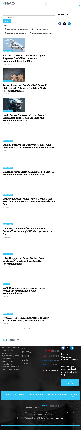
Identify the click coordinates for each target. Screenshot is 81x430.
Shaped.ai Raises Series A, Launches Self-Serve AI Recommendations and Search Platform (29, 173)
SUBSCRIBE (63, 394)
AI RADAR (40, 394)
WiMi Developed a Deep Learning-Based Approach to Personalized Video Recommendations (24, 290)
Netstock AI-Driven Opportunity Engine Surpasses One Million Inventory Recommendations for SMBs (24, 58)
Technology (6, 283)
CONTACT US (73, 395)
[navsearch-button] (78, 5)
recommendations (39, 29)
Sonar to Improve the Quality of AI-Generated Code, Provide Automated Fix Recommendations (28, 146)
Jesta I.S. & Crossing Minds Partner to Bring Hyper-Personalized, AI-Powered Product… (25, 319)
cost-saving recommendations (16, 29)
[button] (46, 4)
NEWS (8, 394)
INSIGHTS (30, 394)
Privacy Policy (59, 418)
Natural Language (8, 140)
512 (20, 328)
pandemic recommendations (40, 33)
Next (27, 328)
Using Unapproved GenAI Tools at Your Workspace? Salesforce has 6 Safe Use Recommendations (23, 261)
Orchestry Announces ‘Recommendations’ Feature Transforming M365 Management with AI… (27, 231)
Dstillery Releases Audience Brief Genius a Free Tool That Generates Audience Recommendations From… (29, 201)
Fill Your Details (70, 382)
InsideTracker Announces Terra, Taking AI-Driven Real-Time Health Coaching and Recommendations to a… (25, 117)
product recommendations (15, 33)
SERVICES (51, 394)
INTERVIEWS (20, 394)
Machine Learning (7, 51)
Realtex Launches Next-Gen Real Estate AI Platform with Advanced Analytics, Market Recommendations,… (25, 88)
